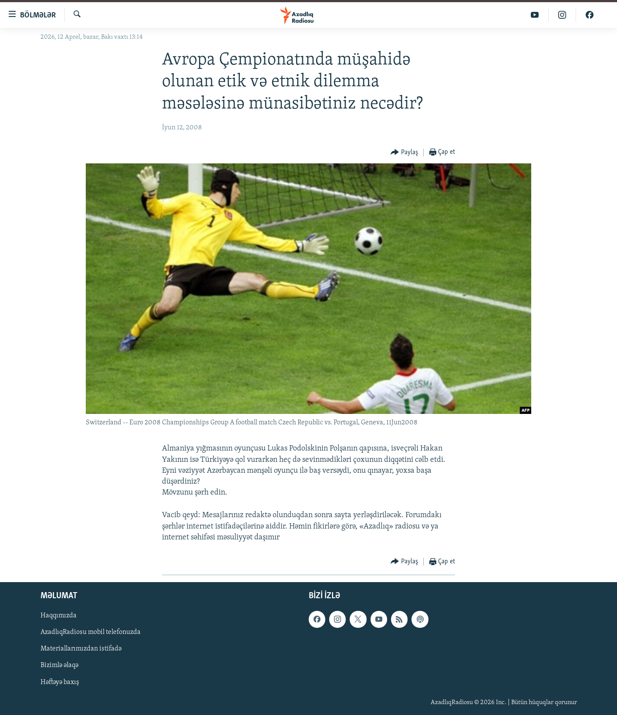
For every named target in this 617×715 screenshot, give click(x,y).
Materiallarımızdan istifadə (80, 648)
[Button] (404, 153)
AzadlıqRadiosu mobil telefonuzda (90, 632)
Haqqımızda (58, 615)
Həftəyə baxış (59, 682)
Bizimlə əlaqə (59, 665)
